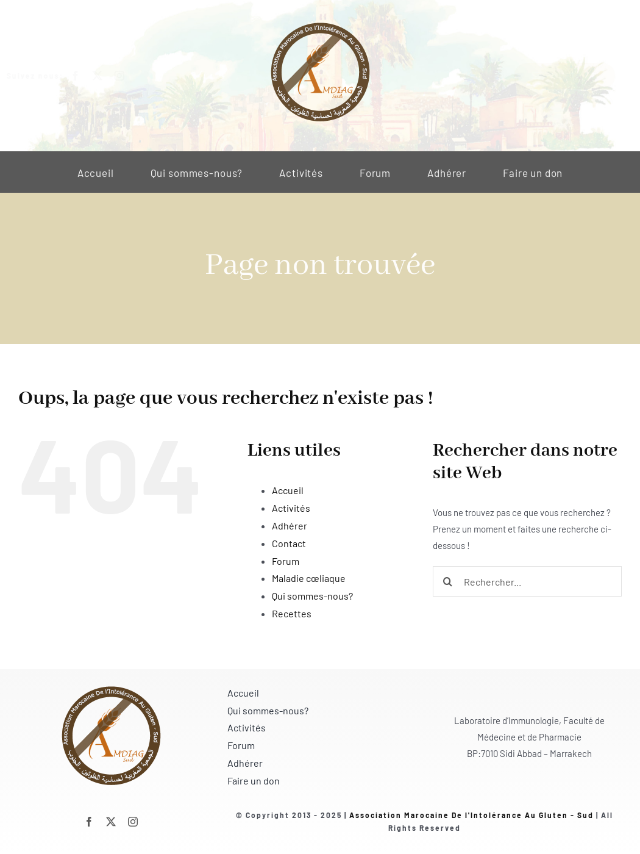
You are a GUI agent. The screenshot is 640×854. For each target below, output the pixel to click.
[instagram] (128, 76)
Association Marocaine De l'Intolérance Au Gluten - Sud (471, 815)
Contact (289, 543)
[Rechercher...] (527, 581)
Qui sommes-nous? (312, 595)
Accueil (288, 490)
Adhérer (289, 525)
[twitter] (106, 76)
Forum (285, 561)
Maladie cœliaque (309, 578)
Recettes (291, 613)
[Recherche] (448, 581)
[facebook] (84, 76)
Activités (291, 508)
